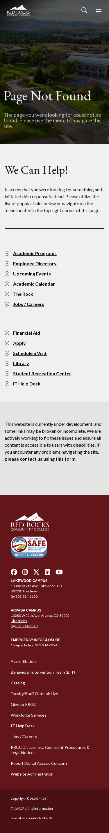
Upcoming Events (32, 273)
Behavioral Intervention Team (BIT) (43, 672)
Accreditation (23, 661)
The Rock (23, 294)
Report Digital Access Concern (39, 763)
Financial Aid (26, 333)
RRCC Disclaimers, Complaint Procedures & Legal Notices (50, 750)
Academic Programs (35, 253)
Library (21, 363)
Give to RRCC (23, 704)
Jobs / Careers (28, 304)
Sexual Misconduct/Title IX (31, 818)
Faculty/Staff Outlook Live (34, 693)
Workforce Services (29, 715)
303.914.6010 (26, 626)
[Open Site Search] (84, 10)
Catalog (18, 682)
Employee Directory (35, 263)
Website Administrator (32, 773)
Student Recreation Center (42, 373)
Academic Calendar (34, 283)
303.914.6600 (26, 596)
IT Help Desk (26, 383)
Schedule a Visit (30, 353)
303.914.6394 (46, 645)
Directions (30, 591)
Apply (19, 343)
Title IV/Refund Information (32, 808)
